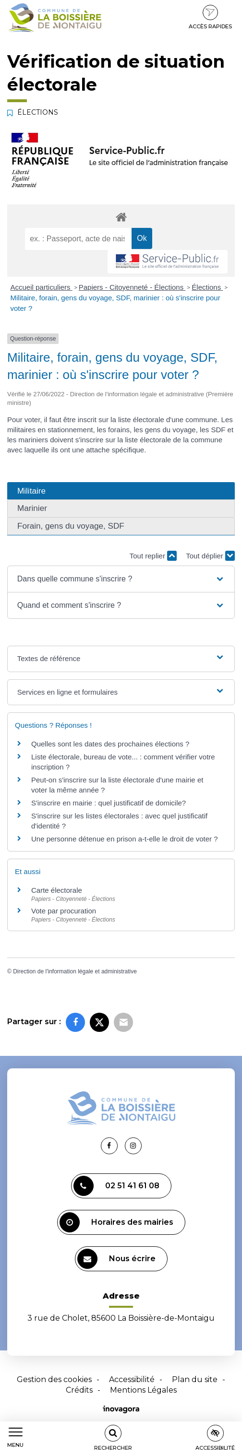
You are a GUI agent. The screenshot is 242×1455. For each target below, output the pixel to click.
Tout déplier (210, 556)
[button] (121, 579)
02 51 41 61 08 (116, 1186)
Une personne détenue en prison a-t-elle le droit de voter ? (124, 839)
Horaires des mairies (116, 1222)
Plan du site (195, 1379)
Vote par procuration (63, 911)
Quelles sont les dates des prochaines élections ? (110, 744)
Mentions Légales (143, 1390)
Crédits (79, 1390)
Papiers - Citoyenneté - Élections (132, 287)
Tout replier (153, 556)
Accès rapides (210, 17)
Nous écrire (116, 1259)
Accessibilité (132, 1379)
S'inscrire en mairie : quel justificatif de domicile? (108, 803)
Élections (207, 287)
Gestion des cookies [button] (54, 1379)
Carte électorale (56, 890)
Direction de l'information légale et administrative (75, 971)
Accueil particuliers (42, 287)
